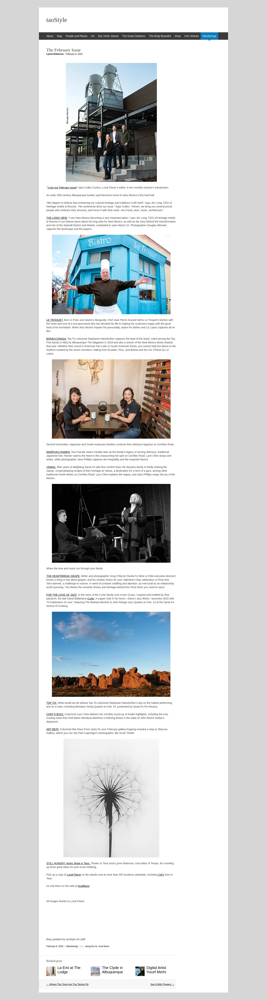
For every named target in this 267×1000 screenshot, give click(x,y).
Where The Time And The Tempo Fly (67, 984)
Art (92, 36)
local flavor (104, 946)
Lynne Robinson (55, 54)
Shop (178, 36)
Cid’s (161, 874)
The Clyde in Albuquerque (112, 970)
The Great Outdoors (133, 36)
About (49, 36)
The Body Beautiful (160, 36)
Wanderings (209, 36)
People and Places (77, 36)
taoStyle (56, 20)
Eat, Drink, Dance (108, 36)
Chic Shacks (191, 36)
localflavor (84, 885)
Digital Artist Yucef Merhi (156, 970)
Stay (59, 36)
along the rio (91, 946)
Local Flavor (74, 874)
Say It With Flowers (162, 984)
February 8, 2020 (74, 54)
